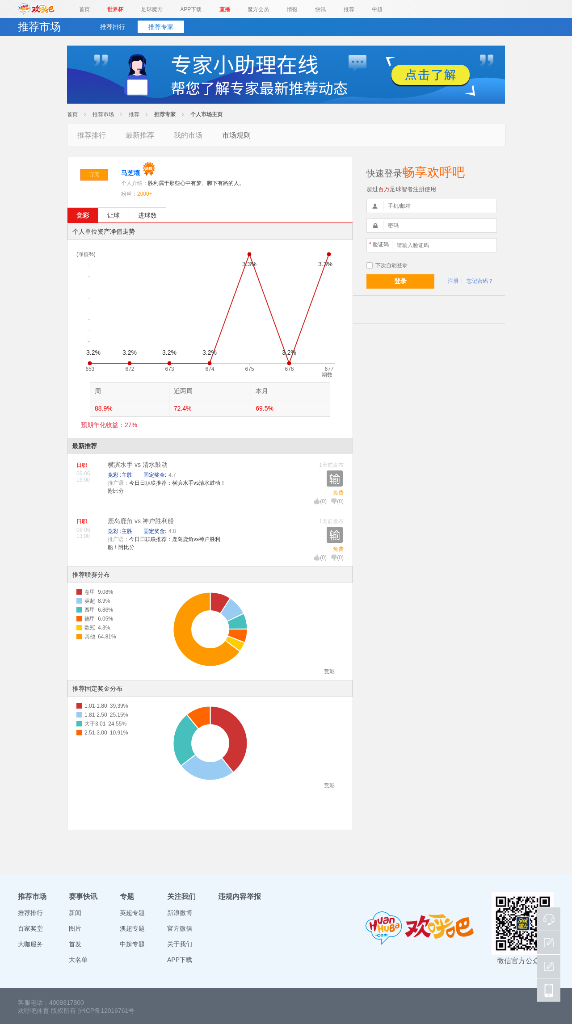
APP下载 (191, 9)
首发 (75, 944)
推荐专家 (160, 26)
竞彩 (82, 215)
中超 (377, 9)
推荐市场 (103, 114)
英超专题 (132, 912)
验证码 (379, 244)
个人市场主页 (206, 114)
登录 (400, 281)
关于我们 (179, 944)
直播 (224, 9)
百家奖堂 (30, 928)
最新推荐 (140, 135)
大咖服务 (30, 944)
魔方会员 (258, 9)
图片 (75, 928)
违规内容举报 (239, 896)
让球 (113, 215)
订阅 (94, 175)
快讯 (320, 9)
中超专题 (132, 944)
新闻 (75, 912)
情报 (292, 9)
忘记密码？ (480, 281)
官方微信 (179, 928)
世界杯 (115, 9)
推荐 (349, 9)
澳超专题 (132, 928)
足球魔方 (152, 9)
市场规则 (236, 135)
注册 (453, 281)
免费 (338, 493)
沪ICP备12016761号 (106, 1010)
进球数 (147, 215)
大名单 (78, 959)
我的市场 (188, 135)
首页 (84, 9)
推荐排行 (112, 26)
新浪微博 (179, 912)
